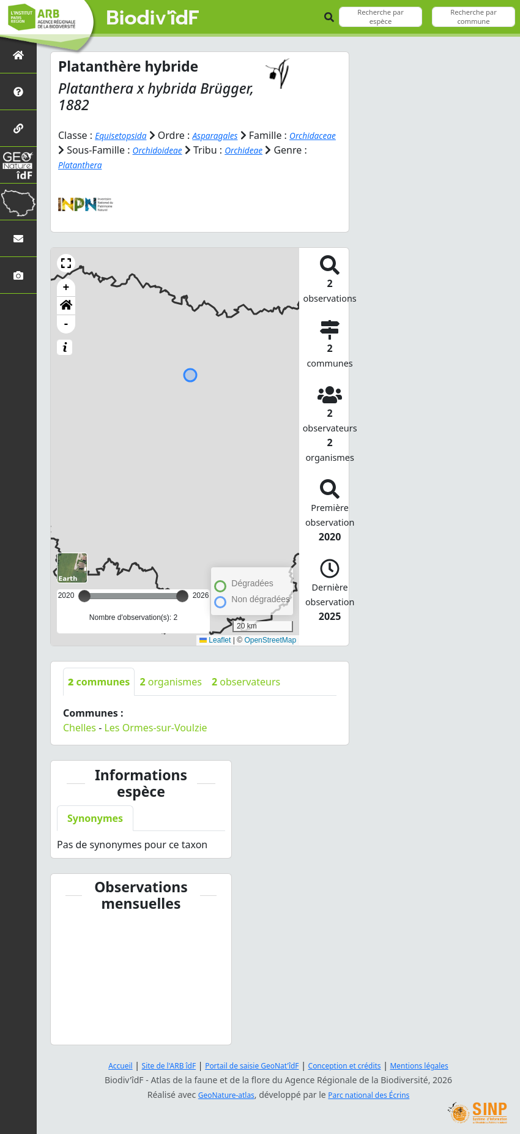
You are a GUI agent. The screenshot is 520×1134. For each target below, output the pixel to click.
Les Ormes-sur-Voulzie (155, 727)
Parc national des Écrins (374, 1094)
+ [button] (66, 287)
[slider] (182, 595)
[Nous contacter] (18, 238)
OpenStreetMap (270, 639)
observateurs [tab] (246, 681)
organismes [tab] (170, 681)
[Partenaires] (18, 128)
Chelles (79, 727)
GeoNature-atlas (220, 1094)
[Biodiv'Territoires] (18, 202)
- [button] (66, 323)
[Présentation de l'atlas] (18, 91)
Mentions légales (440, 1065)
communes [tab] (99, 681)
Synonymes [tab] (95, 817)
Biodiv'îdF (152, 18)
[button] (66, 262)
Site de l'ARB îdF (152, 1065)
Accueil (97, 1065)
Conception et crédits (353, 1065)
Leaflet (215, 639)
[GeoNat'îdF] (18, 165)
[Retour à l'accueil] (18, 55)
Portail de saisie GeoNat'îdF (248, 1065)
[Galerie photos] (18, 275)
